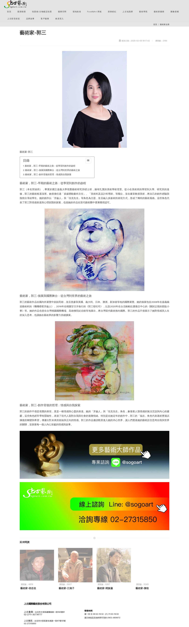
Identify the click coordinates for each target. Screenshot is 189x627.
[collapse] (88, 160)
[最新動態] (21, 11)
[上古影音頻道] (13, 18)
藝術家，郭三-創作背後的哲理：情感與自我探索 (48, 174)
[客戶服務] (45, 18)
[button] (42, 11)
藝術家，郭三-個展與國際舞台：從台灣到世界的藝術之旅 (52, 170)
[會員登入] (59, 18)
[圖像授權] (175, 11)
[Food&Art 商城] (94, 11)
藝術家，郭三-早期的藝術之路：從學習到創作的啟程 (50, 166)
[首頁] (9, 11)
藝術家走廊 (164, 24)
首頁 (155, 24)
